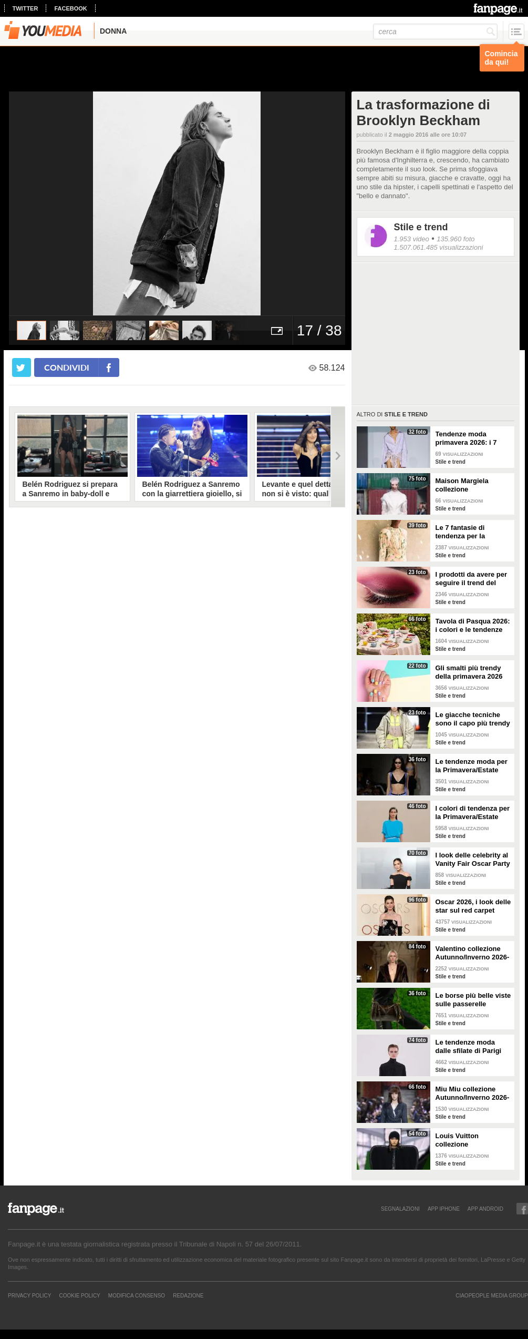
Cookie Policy (79, 1295)
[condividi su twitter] (21, 367)
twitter (25, 8)
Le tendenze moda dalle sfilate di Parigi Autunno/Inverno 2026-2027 (473, 1046)
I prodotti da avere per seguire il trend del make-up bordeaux (472, 578)
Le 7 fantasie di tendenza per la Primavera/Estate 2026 (472, 532)
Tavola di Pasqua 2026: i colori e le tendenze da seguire (473, 625)
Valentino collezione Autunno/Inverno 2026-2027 (473, 953)
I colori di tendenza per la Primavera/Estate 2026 (473, 812)
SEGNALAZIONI (400, 1208)
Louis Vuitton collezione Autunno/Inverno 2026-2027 (473, 1140)
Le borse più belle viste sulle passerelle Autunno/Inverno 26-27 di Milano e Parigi (473, 1000)
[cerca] (435, 31)
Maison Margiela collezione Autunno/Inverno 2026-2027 (473, 485)
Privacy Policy (29, 1295)
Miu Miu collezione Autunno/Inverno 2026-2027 (473, 1093)
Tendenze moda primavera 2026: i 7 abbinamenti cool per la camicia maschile (470, 438)
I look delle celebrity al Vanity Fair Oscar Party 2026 (473, 859)
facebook (70, 8)
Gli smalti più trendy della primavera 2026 (469, 672)
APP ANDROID (485, 1208)
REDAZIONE (188, 1295)
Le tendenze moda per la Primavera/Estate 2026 (472, 766)
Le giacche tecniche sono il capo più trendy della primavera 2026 (473, 719)
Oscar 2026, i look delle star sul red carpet (473, 906)
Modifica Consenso (136, 1295)
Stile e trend (421, 227)
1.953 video (411, 239)
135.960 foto (455, 239)
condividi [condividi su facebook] (66, 367)
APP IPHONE (444, 1208)
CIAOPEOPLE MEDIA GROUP (491, 1295)
